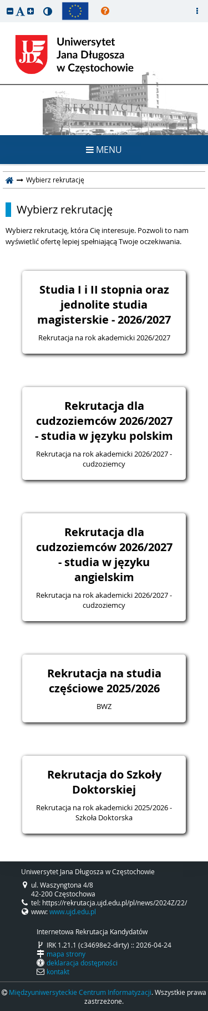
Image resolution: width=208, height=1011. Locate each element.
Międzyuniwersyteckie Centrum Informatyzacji (80, 992)
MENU (104, 149)
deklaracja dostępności (82, 962)
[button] (10, 11)
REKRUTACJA (104, 109)
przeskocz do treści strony (3, 3)
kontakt (58, 971)
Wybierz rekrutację (65, 209)
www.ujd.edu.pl (72, 911)
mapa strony (66, 953)
